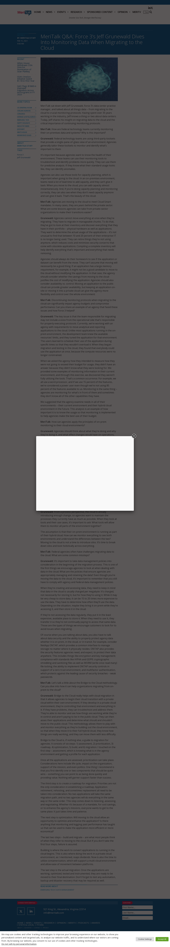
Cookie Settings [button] (145, 939)
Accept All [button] (162, 939)
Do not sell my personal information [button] (18, 943)
